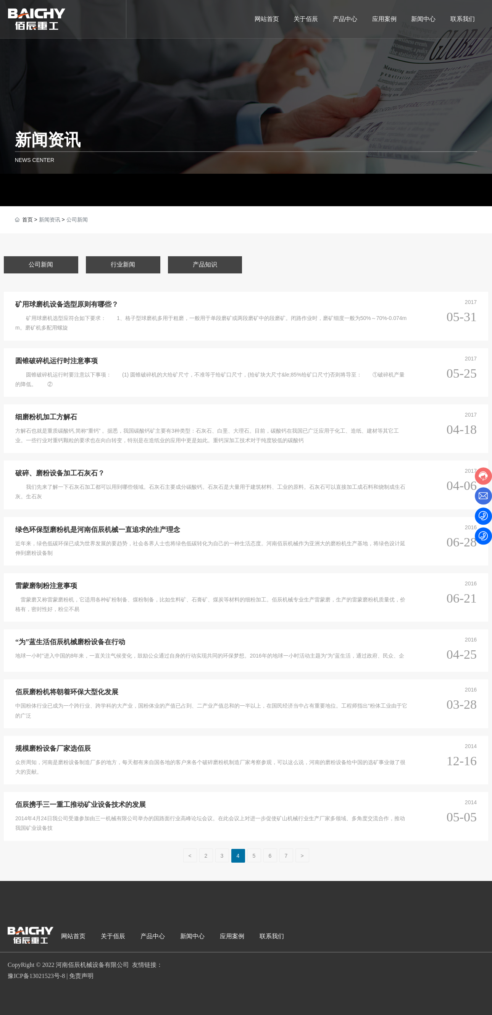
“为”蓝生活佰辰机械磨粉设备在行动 (70, 642)
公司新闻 (41, 264)
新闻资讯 (48, 140)
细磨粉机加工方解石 (46, 417)
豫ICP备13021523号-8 (36, 976)
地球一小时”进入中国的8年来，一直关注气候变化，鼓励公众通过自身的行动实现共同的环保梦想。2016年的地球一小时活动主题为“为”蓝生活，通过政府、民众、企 (209, 656)
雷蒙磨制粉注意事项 (46, 586)
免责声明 (81, 976)
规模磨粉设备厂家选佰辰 (53, 748)
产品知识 (205, 264)
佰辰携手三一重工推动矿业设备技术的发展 (80, 804)
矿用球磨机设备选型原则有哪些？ (66, 304)
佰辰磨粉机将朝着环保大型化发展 (66, 692)
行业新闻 (123, 264)
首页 (27, 220)
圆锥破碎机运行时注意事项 (56, 361)
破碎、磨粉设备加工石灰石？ (60, 473)
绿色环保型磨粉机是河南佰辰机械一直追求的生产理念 (97, 529)
